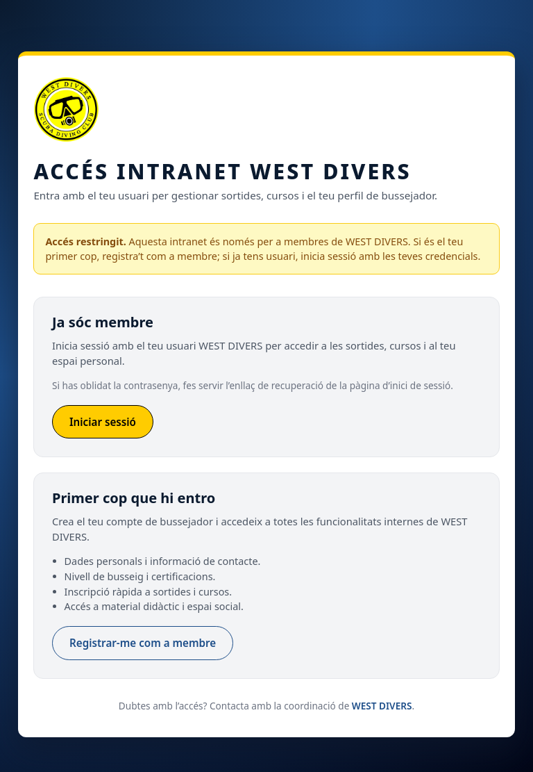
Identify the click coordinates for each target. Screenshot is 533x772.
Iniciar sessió (102, 422)
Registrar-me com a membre (142, 643)
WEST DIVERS (382, 705)
